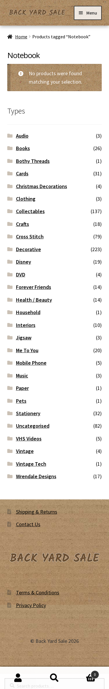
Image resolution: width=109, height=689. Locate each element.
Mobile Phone (31, 362)
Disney (23, 261)
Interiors (25, 325)
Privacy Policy (31, 605)
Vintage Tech (31, 463)
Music (22, 375)
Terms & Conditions (37, 592)
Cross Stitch (30, 236)
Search (54, 678)
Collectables (30, 211)
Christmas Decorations (41, 186)
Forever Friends (33, 287)
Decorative (28, 249)
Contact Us (28, 524)
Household (28, 312)
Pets (21, 400)
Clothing (25, 198)
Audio (22, 135)
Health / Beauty (34, 299)
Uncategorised (32, 425)
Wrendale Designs (36, 476)
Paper (22, 388)
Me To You (27, 350)
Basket (86, 673)
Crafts (22, 224)
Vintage (25, 451)
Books (23, 148)
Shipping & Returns (36, 511)
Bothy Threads (33, 161)
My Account (18, 678)
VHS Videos (29, 438)
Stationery (28, 413)
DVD (20, 274)
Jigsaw (23, 337)
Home (21, 36)
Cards (22, 173)
